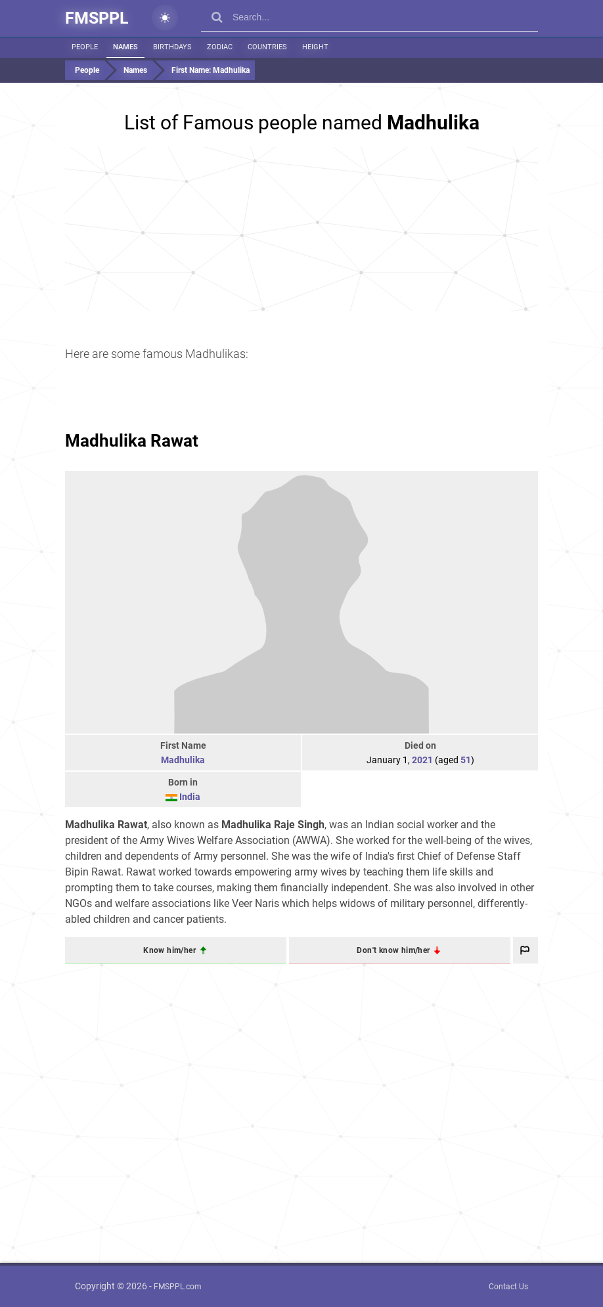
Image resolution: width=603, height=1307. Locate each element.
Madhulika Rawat (131, 441)
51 (465, 760)
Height (315, 47)
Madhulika (183, 760)
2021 (422, 760)
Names (125, 47)
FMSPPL (97, 18)
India (189, 796)
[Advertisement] (301, 229)
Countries (267, 47)
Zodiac (220, 47)
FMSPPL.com (178, 1286)
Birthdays (172, 47)
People (85, 47)
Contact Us (508, 1286)
